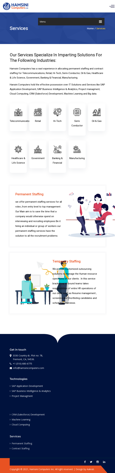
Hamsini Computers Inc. (41, 469)
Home (90, 28)
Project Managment (21, 397)
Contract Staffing (19, 451)
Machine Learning (20, 421)
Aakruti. (90, 469)
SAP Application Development (26, 387)
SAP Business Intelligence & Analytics (30, 392)
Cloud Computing (20, 426)
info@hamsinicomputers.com (27, 368)
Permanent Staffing (21, 446)
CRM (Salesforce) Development (27, 416)
